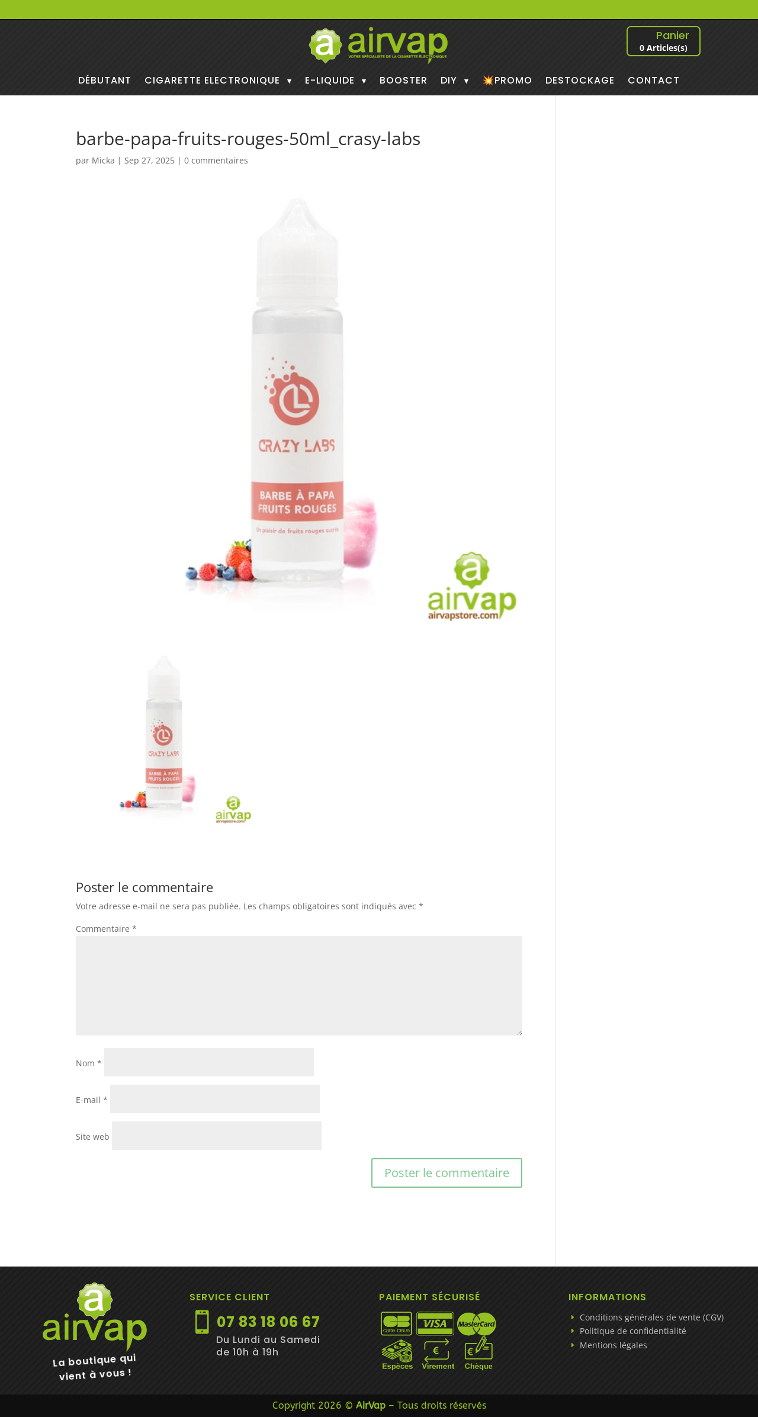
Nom (89, 1063)
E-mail (92, 1099)
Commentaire (106, 928)
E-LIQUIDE (330, 81)
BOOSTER (404, 81)
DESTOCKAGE (580, 81)
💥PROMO (507, 81)
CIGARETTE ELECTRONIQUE (212, 81)
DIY (449, 81)
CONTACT (654, 81)
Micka (103, 160)
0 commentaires (216, 160)
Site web (93, 1136)
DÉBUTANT (104, 81)
